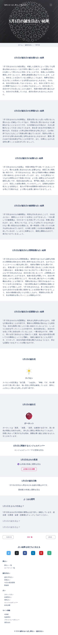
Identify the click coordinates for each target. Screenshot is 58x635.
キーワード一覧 (9, 568)
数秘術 (6, 585)
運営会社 (7, 622)
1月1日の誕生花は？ (11, 521)
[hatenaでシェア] (33, 553)
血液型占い (8, 597)
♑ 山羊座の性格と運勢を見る (29, 464)
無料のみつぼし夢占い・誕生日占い (16, 5)
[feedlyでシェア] (49, 553)
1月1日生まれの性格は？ (13, 506)
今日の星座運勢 (9, 582)
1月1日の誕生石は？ (11, 527)
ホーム (20, 45)
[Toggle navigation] (51, 5)
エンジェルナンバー (11, 602)
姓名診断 (7, 605)
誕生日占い (29, 45)
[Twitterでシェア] (9, 553)
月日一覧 (29, 537)
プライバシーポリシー (11, 620)
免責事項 (7, 617)
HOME (6, 614)
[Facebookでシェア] (25, 553)
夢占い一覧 (8, 565)
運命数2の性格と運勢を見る (29, 490)
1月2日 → (51, 537)
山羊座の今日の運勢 (29, 469)
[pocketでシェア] (41, 553)
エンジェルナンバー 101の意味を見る (29, 450)
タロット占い (8, 594)
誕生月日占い (8, 577)
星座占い (7, 580)
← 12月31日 (8, 537)
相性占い (7, 600)
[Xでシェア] (17, 553)
